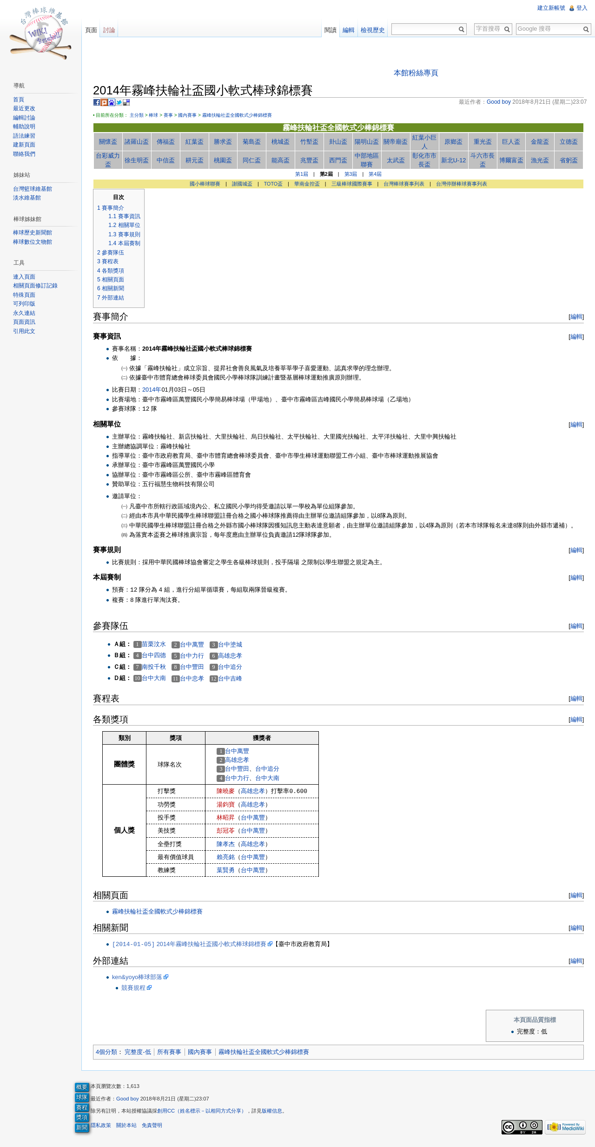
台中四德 (154, 655)
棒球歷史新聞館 (32, 232)
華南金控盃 (307, 184)
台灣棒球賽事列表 (404, 184)
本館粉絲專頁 (416, 73)
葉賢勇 (226, 870)
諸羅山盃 (137, 141)
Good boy (128, 1098)
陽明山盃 (367, 141)
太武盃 (396, 160)
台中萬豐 (192, 644)
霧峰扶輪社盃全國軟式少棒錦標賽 (237, 115)
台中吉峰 (230, 678)
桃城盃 (281, 141)
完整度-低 (138, 1051)
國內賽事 (187, 115)
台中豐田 (192, 667)
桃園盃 (223, 160)
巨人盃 (511, 141)
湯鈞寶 (226, 804)
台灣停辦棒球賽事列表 (461, 184)
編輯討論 (24, 117)
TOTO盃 (273, 184)
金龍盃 (540, 141)
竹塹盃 (309, 141)
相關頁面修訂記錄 (35, 285)
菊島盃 (252, 141)
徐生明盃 (137, 160)
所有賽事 (170, 1051)
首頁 (18, 99)
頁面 (91, 30)
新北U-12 (453, 160)
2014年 (152, 389)
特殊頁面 (24, 295)
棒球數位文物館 (32, 242)
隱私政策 (101, 1125)
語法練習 (24, 136)
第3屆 (350, 174)
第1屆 (301, 174)
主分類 (137, 115)
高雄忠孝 (230, 655)
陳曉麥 (226, 790)
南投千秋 (154, 666)
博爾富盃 (511, 160)
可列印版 (24, 303)
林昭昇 (226, 817)
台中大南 (154, 677)
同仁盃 (252, 160)
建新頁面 (24, 144)
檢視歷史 (373, 30)
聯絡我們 (24, 154)
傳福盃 (166, 141)
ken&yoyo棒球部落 (137, 977)
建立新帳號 (551, 8)
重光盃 (482, 141)
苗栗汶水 (154, 643)
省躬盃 (569, 160)
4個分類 (107, 1051)
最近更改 (24, 108)
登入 (582, 8)
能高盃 (281, 160)
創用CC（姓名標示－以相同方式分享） (202, 1111)
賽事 (168, 115)
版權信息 (272, 1111)
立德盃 (569, 141)
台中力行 (192, 655)
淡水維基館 (27, 197)
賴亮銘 (226, 857)
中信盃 (166, 160)
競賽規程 (134, 987)
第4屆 (375, 174)
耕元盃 (194, 160)
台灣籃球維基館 (32, 189)
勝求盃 (223, 141)
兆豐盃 (309, 160)
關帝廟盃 (395, 141)
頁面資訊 (24, 322)
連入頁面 (24, 276)
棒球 (154, 115)
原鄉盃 (453, 141)
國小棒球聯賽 (205, 184)
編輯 (576, 316)
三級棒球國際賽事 (351, 184)
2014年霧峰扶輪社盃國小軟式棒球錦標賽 (189, 943)
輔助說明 (24, 126)
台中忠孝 (192, 678)
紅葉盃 (194, 141)
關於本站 (127, 1125)
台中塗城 (230, 644)
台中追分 (230, 667)
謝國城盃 (242, 184)
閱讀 (330, 30)
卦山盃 (338, 141)
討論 (109, 30)
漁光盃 (540, 160)
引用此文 (24, 331)
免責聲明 (152, 1125)
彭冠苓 (226, 830)
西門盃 (338, 160)
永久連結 (24, 313)
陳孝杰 (226, 843)
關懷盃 (108, 141)
